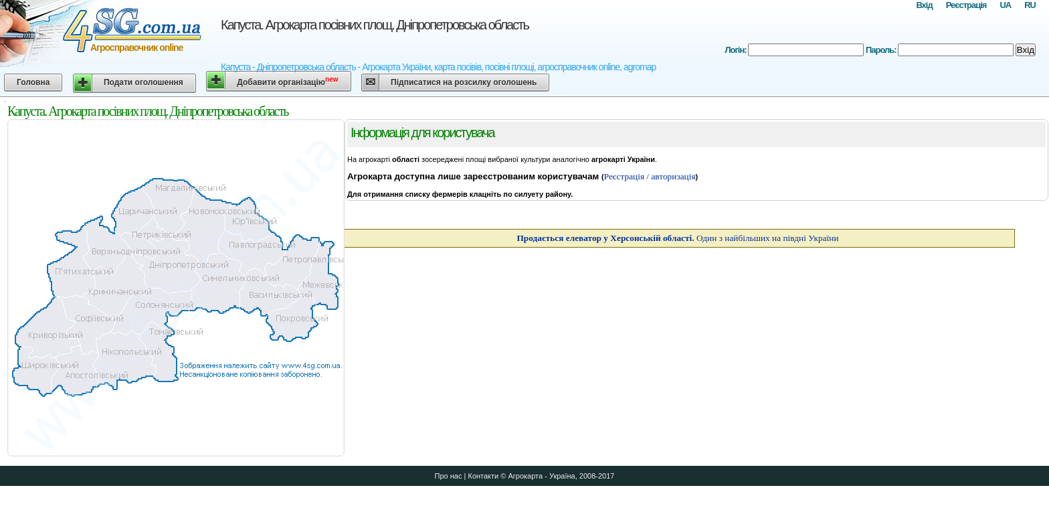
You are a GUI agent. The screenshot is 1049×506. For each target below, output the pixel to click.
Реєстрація (966, 5)
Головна (33, 82)
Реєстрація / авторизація (650, 176)
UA (1005, 5)
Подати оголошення (143, 82)
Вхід (924, 5)
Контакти (483, 476)
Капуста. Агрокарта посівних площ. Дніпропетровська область (375, 24)
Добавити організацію (287, 81)
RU (1030, 5)
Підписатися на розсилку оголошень (464, 82)
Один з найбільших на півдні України (677, 238)
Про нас (448, 476)
